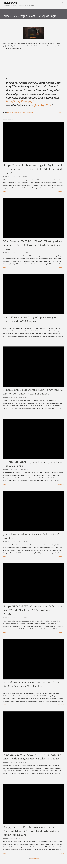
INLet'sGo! (10, 2)
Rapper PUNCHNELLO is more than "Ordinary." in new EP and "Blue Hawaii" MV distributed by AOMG (33, 610)
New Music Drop (21, 112)
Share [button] (60, 112)
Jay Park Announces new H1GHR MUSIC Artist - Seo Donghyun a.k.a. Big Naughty (31, 684)
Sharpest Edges (29, 112)
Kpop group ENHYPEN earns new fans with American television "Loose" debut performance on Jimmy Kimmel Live (31, 830)
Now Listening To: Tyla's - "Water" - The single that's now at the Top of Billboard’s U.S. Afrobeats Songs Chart (32, 245)
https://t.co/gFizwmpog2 (20, 101)
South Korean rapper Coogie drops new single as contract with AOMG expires (30, 319)
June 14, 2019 (43, 105)
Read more (61, 191)
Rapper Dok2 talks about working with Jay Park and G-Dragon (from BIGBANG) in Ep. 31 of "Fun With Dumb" (32, 169)
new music (14, 112)
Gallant (9, 112)
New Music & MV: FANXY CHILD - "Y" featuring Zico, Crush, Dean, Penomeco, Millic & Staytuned (32, 756)
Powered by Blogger (33, 858)
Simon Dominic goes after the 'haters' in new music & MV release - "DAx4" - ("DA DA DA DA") (33, 391)
